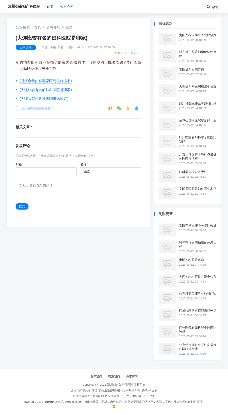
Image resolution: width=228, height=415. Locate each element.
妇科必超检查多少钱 (193, 172)
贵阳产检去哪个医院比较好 (197, 35)
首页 (50, 6)
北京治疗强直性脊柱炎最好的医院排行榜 (197, 156)
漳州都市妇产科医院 (120, 384)
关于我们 (96, 376)
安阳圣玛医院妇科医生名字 (197, 189)
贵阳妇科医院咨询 (191, 69)
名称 (84, 164)
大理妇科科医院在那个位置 (197, 86)
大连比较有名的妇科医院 (34, 108)
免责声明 (132, 376)
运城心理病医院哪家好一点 (197, 120)
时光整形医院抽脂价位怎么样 (197, 54)
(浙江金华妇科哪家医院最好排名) (46, 81)
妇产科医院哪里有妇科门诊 (197, 103)
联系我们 (114, 376)
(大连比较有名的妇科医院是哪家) (46, 90)
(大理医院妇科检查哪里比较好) (44, 99)
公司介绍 (66, 6)
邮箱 (19, 164)
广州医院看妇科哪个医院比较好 (197, 139)
